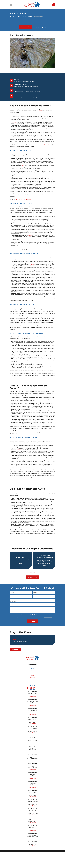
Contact (32, 673)
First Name (12, 592)
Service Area (32, 677)
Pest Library (32, 679)
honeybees (32, 535)
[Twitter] (34, 688)
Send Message (32, 621)
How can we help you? (14, 607)
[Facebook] (27, 688)
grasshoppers (19, 449)
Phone (11, 596)
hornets (40, 110)
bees (22, 165)
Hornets (30, 235)
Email (34, 596)
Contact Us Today (25, 27)
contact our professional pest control (44, 144)
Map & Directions (32, 696)
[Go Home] (11, 16)
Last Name (35, 592)
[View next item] (34, 572)
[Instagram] (31, 688)
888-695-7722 (41, 27)
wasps (15, 159)
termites (17, 174)
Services (32, 675)
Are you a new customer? (14, 604)
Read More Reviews (32, 577)
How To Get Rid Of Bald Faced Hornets (23, 199)
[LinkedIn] (37, 688)
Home (32, 670)
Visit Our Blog (15, 649)
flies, (49, 448)
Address (11, 600)
